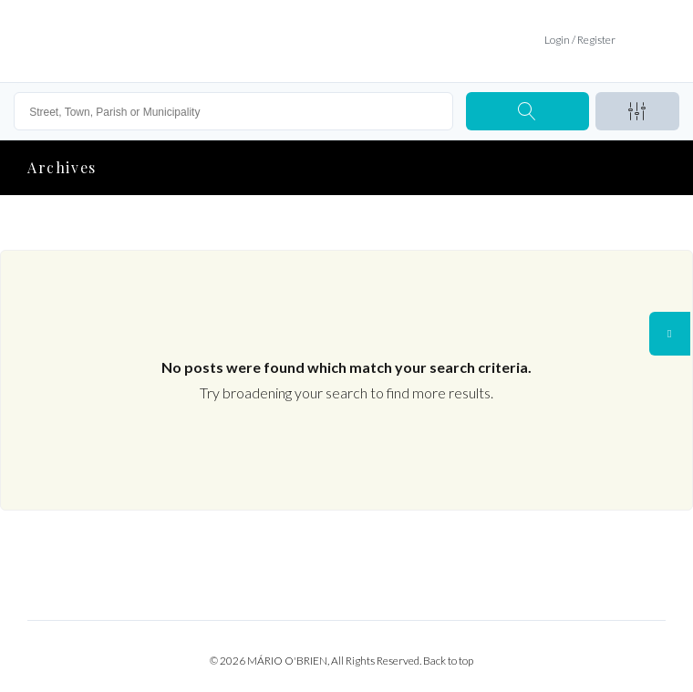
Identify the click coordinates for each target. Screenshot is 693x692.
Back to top (448, 660)
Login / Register (579, 39)
